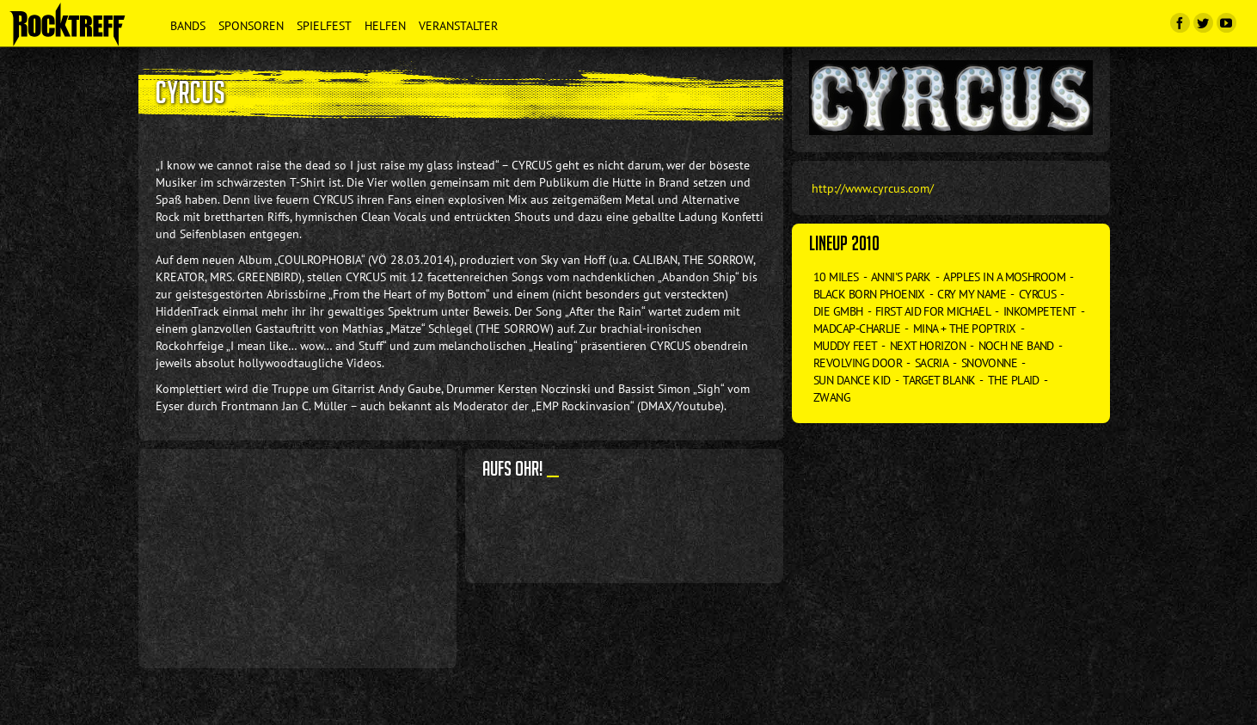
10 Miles (836, 277)
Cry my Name (971, 294)
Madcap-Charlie (856, 328)
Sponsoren (251, 26)
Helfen (385, 26)
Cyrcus (1038, 294)
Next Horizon (928, 345)
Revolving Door (857, 363)
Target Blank (939, 380)
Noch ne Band (1016, 345)
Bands (187, 26)
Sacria (932, 363)
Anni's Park (901, 277)
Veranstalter (458, 26)
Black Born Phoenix (869, 294)
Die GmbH (838, 311)
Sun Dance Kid (852, 380)
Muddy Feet (845, 345)
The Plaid (1013, 380)
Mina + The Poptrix (964, 328)
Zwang (831, 397)
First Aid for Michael (932, 311)
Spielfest (324, 26)
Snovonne (989, 363)
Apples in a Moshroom (1004, 277)
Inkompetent (1039, 311)
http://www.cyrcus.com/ (873, 188)
